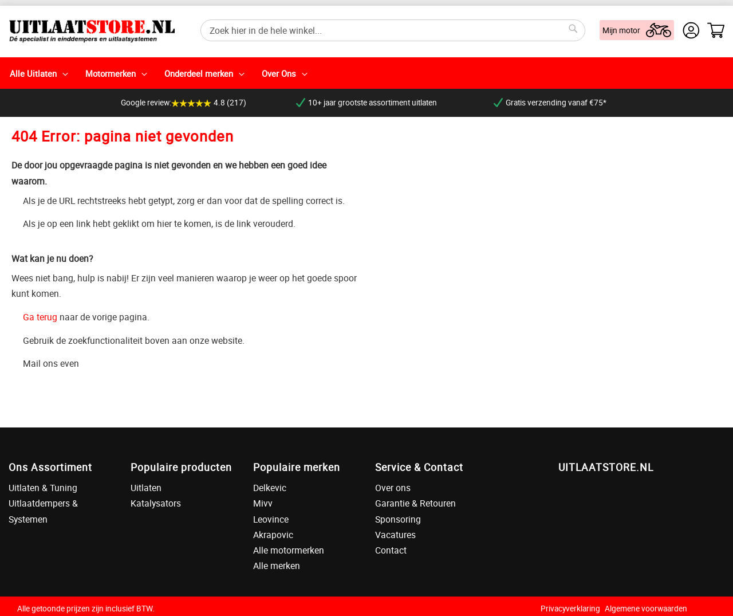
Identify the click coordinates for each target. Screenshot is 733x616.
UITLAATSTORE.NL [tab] (605, 467)
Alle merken (276, 565)
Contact (391, 550)
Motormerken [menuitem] (110, 73)
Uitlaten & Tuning (43, 487)
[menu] (366, 73)
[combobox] (392, 30)
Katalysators (156, 503)
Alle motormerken (288, 550)
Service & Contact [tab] (419, 467)
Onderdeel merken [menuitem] (198, 73)
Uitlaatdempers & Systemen (43, 511)
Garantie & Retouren (415, 503)
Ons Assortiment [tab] (50, 467)
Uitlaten (146, 487)
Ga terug (40, 317)
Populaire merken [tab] (296, 467)
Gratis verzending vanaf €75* (550, 102)
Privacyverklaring (570, 608)
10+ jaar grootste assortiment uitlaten (366, 102)
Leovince (271, 519)
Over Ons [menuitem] (279, 73)
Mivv (263, 503)
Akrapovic (273, 534)
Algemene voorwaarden (646, 608)
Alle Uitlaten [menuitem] (33, 73)
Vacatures (395, 534)
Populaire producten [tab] (181, 467)
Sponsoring (398, 519)
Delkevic (269, 487)
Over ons (393, 487)
